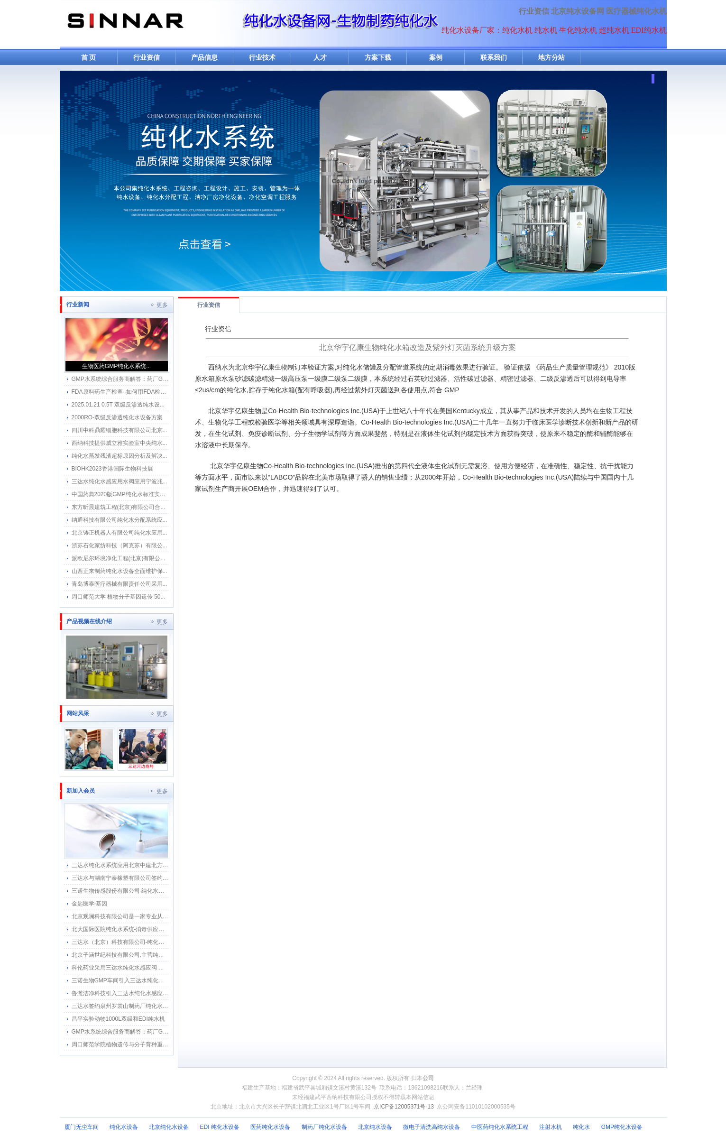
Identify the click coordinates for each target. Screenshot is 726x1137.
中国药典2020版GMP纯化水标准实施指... (124, 494)
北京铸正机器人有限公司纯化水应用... (119, 532)
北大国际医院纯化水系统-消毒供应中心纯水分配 (132, 929)
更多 (162, 305)
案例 (435, 57)
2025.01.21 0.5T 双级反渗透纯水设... (118, 404)
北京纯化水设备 (169, 1127)
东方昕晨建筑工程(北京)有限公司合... (118, 507)
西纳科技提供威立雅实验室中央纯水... (119, 443)
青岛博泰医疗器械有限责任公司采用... (119, 584)
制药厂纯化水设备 (324, 1127)
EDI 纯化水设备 (219, 1127)
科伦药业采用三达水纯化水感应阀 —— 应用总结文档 (139, 967)
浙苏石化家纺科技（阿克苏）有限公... (119, 545)
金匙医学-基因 (90, 903)
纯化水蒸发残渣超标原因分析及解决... (119, 456)
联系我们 (493, 57)
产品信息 (204, 57)
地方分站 (551, 57)
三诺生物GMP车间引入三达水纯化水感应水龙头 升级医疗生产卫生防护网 (164, 980)
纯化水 (581, 1127)
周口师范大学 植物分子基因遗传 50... (118, 596)
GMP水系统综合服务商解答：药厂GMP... (123, 379)
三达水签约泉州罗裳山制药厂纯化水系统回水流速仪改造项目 (148, 1006)
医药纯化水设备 (270, 1127)
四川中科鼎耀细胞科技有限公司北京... (119, 430)
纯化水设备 (124, 1127)
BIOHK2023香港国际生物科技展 (112, 468)
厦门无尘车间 (81, 1127)
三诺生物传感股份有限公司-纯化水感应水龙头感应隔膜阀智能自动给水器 (164, 890)
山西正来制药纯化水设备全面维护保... (119, 571)
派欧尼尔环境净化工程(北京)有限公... (118, 558)
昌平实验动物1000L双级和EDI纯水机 (118, 1019)
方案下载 (378, 57)
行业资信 (534, 11)
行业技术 (262, 57)
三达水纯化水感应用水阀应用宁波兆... (119, 481)
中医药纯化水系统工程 (499, 1127)
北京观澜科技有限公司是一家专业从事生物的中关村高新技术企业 (154, 916)
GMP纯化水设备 (622, 1127)
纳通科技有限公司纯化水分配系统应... (119, 520)
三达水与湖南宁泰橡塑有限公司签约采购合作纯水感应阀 (143, 878)
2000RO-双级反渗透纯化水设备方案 (117, 417)
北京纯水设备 (375, 1127)
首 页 (88, 57)
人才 (320, 57)
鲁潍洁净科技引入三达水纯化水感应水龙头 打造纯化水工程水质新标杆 (160, 993)
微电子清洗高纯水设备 (431, 1127)
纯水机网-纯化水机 (125, 25)
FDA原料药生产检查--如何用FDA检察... (121, 391)
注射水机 (550, 1127)
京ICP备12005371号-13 (404, 1106)
